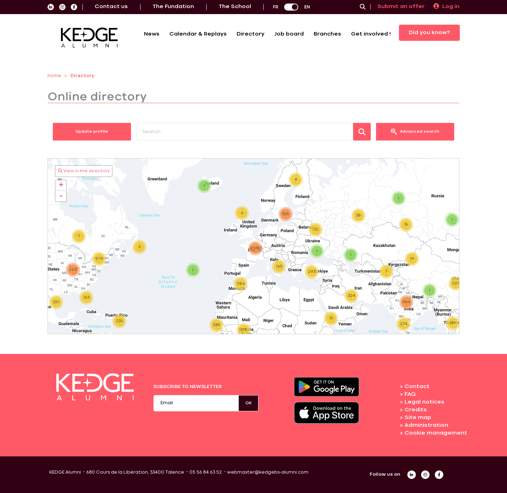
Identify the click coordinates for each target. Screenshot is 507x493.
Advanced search (415, 131)
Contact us (111, 6)
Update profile (92, 131)
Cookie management (436, 433)
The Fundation (173, 6)
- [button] (60, 196)
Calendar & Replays (198, 34)
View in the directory (84, 171)
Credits (416, 409)
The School (235, 6)
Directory (250, 34)
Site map (418, 417)
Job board (289, 34)
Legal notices (424, 402)
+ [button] (61, 185)
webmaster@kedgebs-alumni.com (267, 472)
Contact (417, 386)
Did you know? (429, 32)
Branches (327, 34)
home (54, 76)
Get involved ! (371, 34)
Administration (426, 425)
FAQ (410, 394)
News (151, 34)
